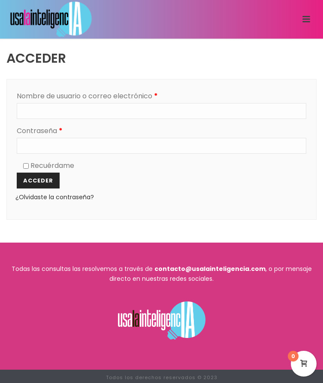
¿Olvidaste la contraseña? (54, 197)
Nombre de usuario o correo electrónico (106, 95)
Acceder (38, 180)
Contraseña (58, 130)
